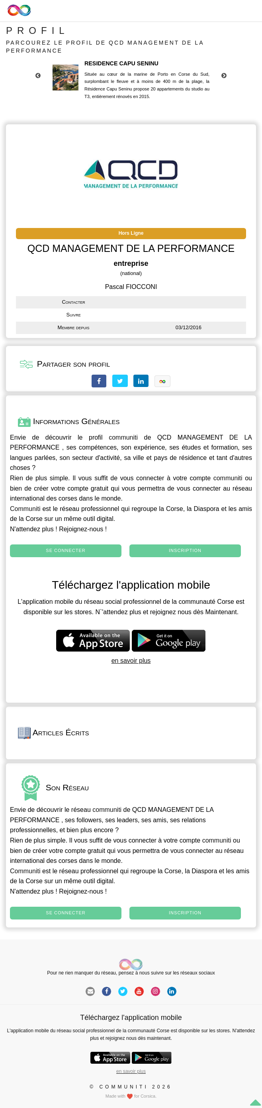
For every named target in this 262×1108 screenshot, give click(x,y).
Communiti (25, 508)
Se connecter (65, 550)
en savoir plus (131, 660)
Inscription (185, 550)
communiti (123, 437)
